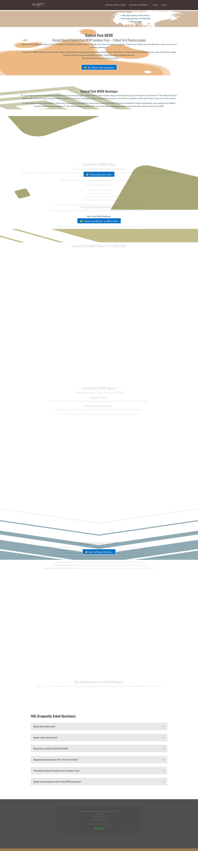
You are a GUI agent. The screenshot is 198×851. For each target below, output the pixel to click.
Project (164, 5)
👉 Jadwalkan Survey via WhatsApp (99, 221)
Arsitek (155, 5)
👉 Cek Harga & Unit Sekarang (63, 19)
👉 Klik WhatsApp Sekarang (99, 67)
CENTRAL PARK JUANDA (115, 5)
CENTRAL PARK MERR (138, 5)
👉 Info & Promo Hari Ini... (99, 552)
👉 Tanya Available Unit (99, 174)
